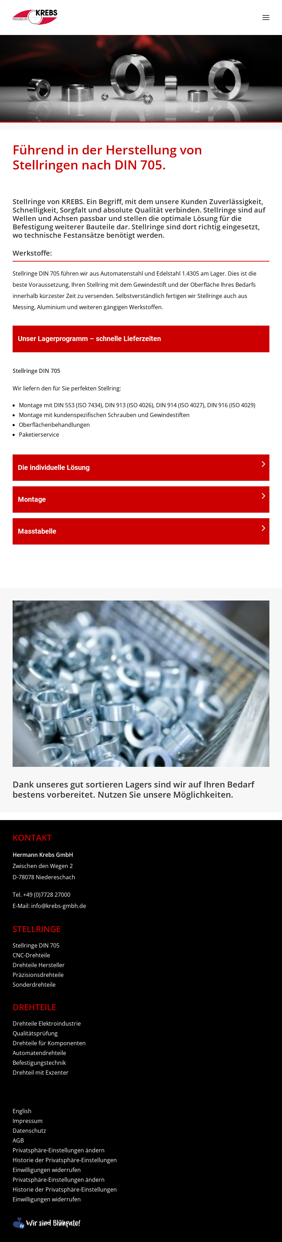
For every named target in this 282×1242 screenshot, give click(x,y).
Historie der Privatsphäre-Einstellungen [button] (65, 1160)
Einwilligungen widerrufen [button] (47, 1170)
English (22, 1111)
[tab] (141, 339)
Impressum (28, 1121)
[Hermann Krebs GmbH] (35, 17)
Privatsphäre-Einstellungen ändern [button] (59, 1150)
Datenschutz (29, 1131)
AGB (18, 1140)
